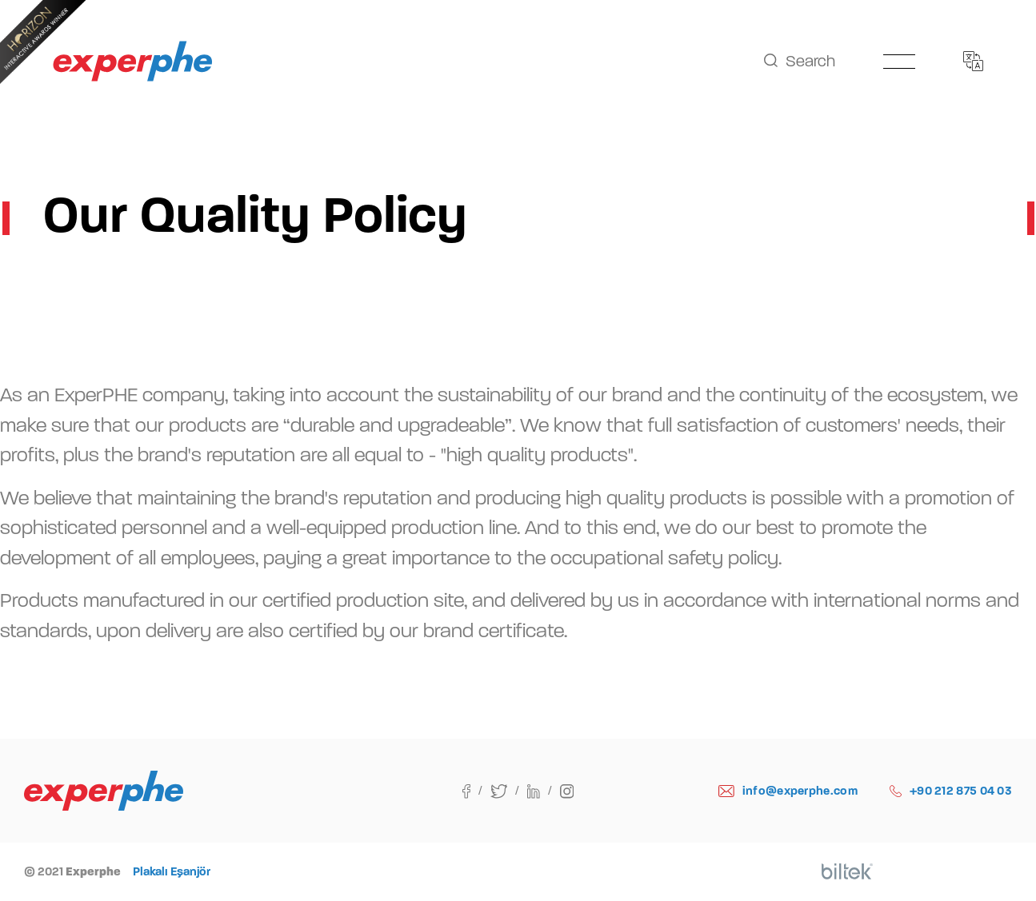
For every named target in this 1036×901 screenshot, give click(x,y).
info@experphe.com (788, 791)
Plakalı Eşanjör (171, 871)
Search (799, 61)
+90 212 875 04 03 (951, 791)
